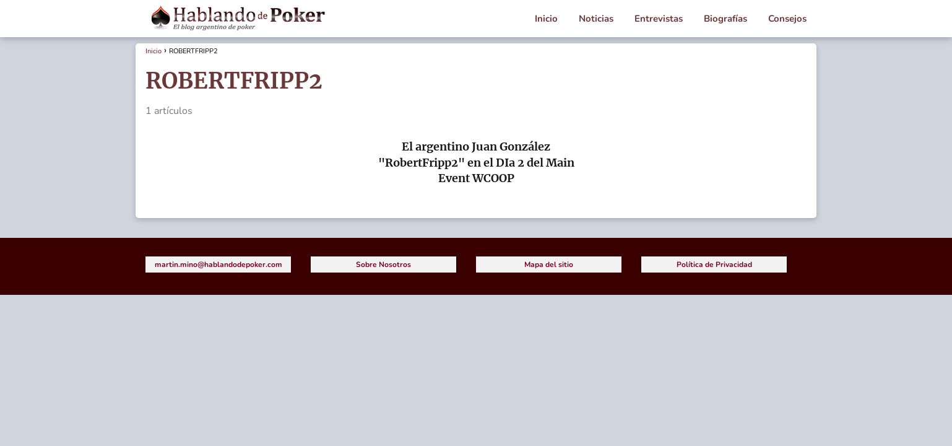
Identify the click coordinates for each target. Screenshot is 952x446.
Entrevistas (658, 18)
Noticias (596, 18)
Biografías (725, 18)
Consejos (787, 18)
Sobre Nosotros (383, 264)
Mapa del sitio (548, 264)
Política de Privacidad (714, 264)
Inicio (546, 18)
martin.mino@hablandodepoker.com (218, 264)
